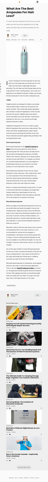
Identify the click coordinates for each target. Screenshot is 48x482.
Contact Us (37, 477)
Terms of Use (32, 477)
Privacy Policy (11, 477)
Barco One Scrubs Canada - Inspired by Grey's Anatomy (22, 455)
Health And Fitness (11, 285)
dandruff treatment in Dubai (25, 268)
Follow (24, 35)
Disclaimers (21, 477)
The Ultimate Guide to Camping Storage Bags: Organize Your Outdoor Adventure (22, 377)
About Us (16, 477)
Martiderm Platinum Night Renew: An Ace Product (23, 429)
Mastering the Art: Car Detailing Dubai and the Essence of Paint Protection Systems (23, 351)
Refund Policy (26, 477)
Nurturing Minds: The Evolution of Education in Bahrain (19, 403)
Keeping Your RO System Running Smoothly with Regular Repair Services (23, 325)
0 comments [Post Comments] (24, 39)
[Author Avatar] (37, 2)
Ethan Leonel (14, 35)
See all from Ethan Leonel (24, 467)
